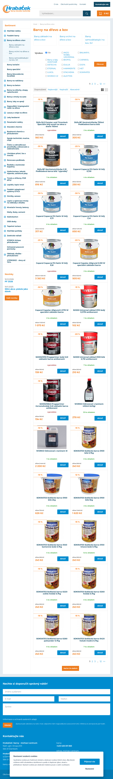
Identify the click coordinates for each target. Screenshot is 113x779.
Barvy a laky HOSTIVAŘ (52, 61)
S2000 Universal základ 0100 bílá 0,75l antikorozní (89, 358)
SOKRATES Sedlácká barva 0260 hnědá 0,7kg (89, 593)
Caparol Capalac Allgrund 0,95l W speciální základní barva (89, 264)
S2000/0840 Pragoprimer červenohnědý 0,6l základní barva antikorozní (52, 406)
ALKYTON (68, 76)
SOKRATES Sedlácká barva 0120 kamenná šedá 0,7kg (52, 546)
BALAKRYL (84, 53)
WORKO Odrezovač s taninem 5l (51, 451)
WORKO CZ (52, 76)
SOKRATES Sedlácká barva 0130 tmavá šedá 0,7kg (89, 546)
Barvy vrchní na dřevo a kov (67, 38)
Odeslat (7, 725)
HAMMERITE (69, 68)
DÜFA (82, 65)
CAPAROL (84, 60)
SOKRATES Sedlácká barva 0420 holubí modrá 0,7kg (89, 640)
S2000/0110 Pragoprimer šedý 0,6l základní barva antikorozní (52, 358)
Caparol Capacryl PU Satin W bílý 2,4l (89, 217)
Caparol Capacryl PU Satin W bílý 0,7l (52, 217)
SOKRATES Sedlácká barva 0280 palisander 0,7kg (51, 640)
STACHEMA (69, 72)
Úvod (35, 24)
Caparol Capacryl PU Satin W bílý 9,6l (52, 264)
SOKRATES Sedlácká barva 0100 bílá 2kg (52, 499)
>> (104, 84)
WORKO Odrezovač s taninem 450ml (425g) (89, 405)
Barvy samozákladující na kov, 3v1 (94, 39)
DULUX (67, 65)
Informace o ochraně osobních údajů (20, 719)
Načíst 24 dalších (70, 668)
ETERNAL (51, 68)
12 (101, 84)
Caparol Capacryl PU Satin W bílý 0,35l (89, 170)
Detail (63, 136)
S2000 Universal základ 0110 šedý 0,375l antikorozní (89, 311)
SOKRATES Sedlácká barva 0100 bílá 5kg (89, 499)
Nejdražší (64, 89)
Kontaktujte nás (102, 4)
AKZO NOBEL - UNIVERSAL (69, 55)
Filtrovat (100, 64)
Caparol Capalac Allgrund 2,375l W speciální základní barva (52, 311)
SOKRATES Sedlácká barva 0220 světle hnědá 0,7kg (51, 593)
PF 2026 (9, 281)
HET (82, 68)
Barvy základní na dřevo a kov (43, 38)
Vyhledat (87, 13)
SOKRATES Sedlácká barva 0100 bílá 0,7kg (89, 452)
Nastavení (89, 769)
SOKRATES (85, 72)
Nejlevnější (52, 89)
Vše (49, 53)
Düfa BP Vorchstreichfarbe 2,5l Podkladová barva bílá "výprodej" (52, 170)
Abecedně (74, 89)
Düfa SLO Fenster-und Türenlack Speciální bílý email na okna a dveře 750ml (52, 124)
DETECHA (51, 65)
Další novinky (11, 298)
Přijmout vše (89, 762)
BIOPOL (67, 60)
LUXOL (50, 72)
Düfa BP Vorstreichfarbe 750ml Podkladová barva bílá (89, 123)
